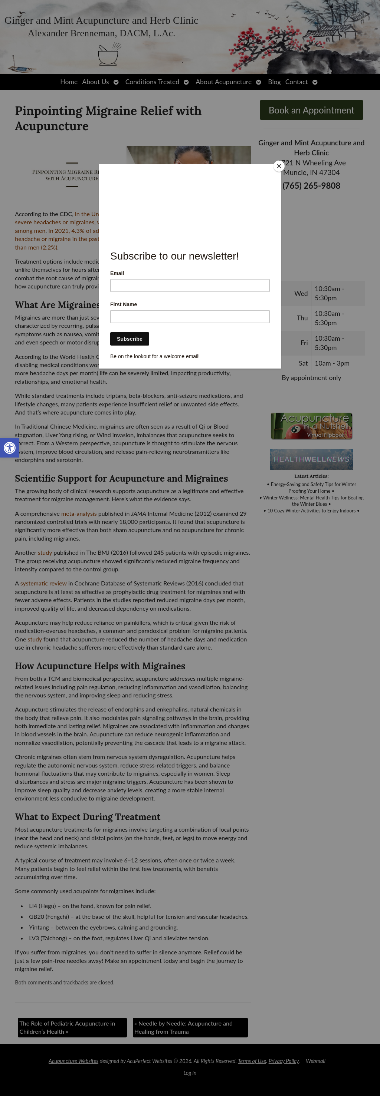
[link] (9, 448)
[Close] (279, 166)
